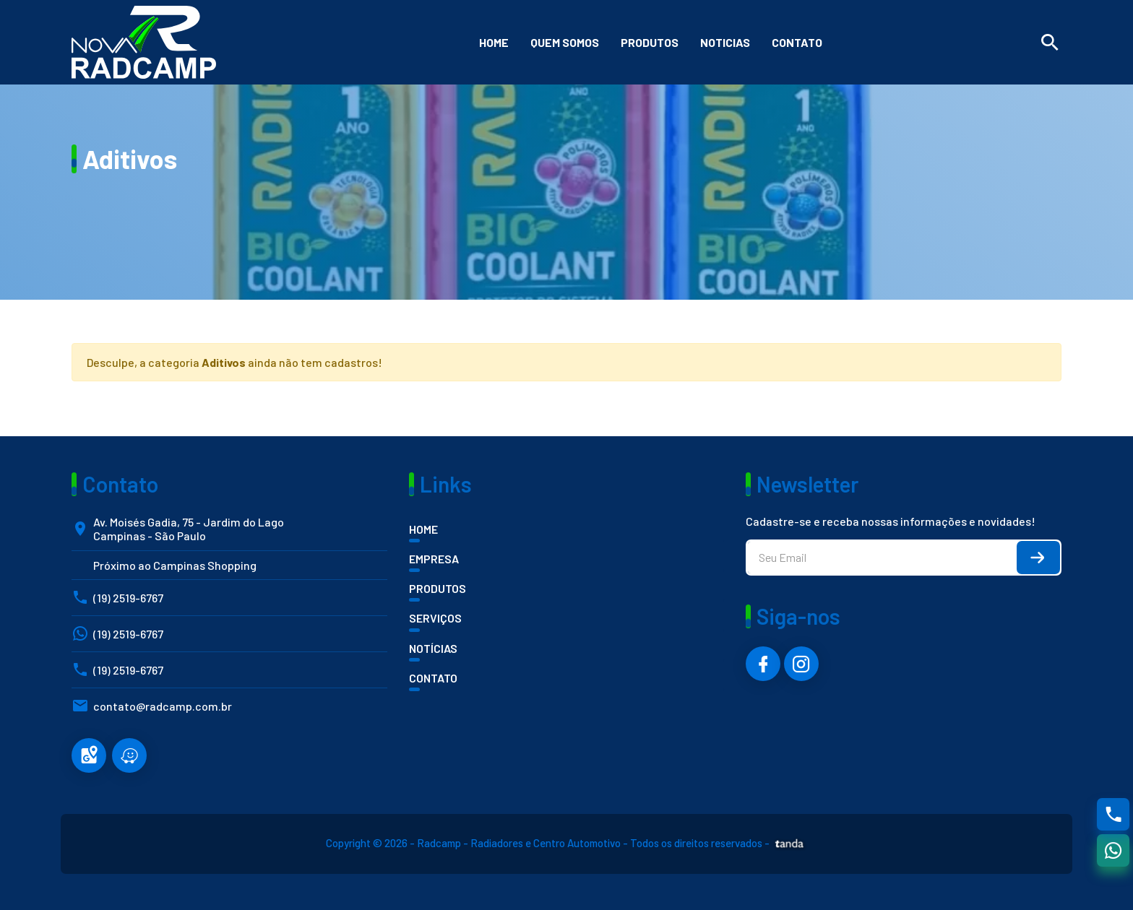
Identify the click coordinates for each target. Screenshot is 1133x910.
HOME (423, 529)
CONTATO (433, 678)
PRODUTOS (437, 588)
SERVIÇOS (435, 618)
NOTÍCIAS (433, 648)
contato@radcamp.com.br (162, 706)
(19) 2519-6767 (128, 597)
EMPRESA (434, 559)
